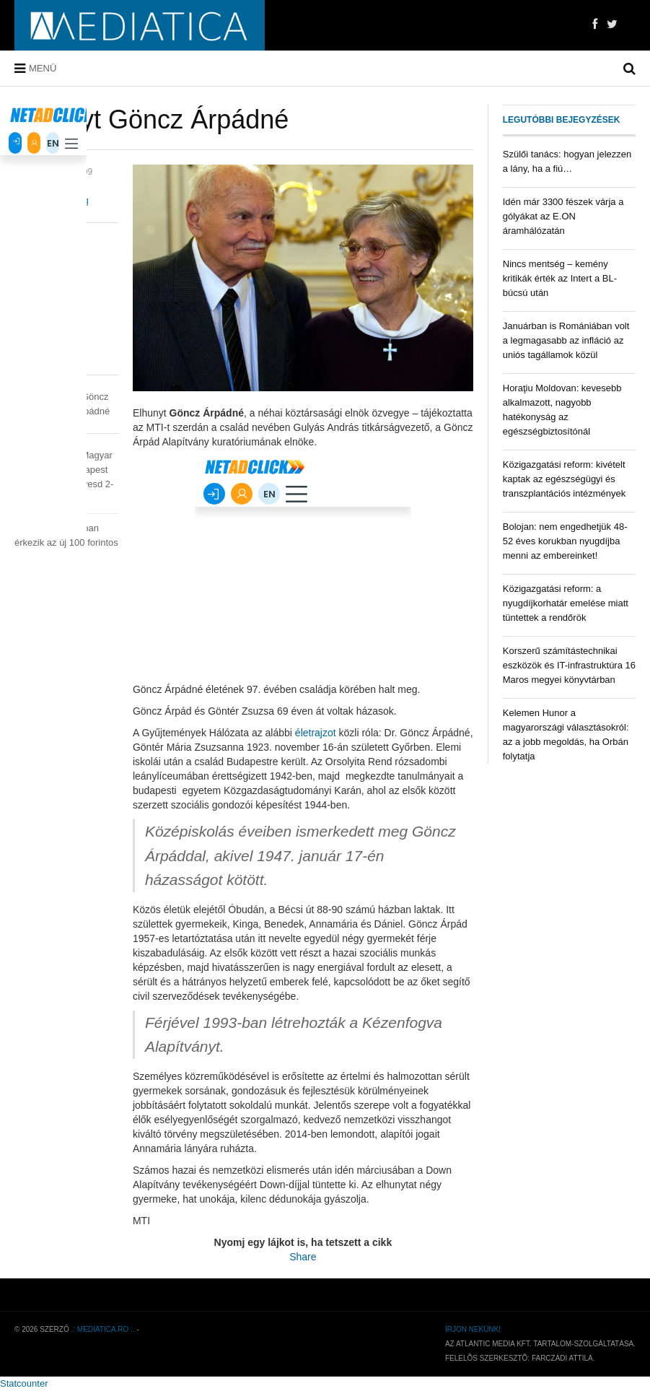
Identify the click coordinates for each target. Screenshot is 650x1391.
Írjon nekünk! (473, 1329)
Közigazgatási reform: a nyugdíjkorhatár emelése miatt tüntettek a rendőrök (565, 603)
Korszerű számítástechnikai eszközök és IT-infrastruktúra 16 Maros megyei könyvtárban (569, 665)
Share (302, 1257)
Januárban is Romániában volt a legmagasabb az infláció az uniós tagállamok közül (566, 340)
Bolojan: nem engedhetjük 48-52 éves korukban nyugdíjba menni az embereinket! (565, 541)
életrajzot (315, 732)
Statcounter (24, 1383)
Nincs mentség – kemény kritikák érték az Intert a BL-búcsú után (560, 278)
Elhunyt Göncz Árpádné (151, 119)
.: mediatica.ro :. (103, 1329)
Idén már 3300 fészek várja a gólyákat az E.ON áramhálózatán (563, 216)
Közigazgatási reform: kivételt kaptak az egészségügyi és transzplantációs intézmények (564, 479)
